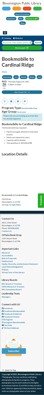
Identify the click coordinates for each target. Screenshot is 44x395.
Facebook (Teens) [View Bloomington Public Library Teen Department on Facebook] (10, 317)
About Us (6, 253)
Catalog (7, 38)
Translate (41, 201)
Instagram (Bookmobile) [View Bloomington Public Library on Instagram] (13, 322)
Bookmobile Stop (29, 108)
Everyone (22, 112)
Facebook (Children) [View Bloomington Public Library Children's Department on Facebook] (12, 314)
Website (19, 38)
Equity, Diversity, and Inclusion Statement (20, 264)
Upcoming (7, 77)
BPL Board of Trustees (12, 284)
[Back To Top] (22, 370)
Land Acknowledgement (12, 267)
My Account (20, 48)
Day (39, 77)
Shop (23, 23)
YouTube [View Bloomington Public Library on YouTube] (7, 325)
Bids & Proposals (9, 258)
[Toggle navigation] (5, 32)
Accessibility (7, 255)
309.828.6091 (13, 228)
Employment (7, 261)
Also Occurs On (22, 92)
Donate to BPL (32, 19)
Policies (5, 269)
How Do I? (11, 19)
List (16, 77)
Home (4, 72)
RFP (20, 19)
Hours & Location (22, 14)
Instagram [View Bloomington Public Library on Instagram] (7, 319)
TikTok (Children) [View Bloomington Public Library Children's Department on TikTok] (10, 328)
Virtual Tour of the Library (13, 272)
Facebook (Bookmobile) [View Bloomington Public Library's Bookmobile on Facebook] (13, 311)
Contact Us (7, 231)
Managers (6, 297)
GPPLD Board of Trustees (13, 287)
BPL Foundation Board (11, 289)
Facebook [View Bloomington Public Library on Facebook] (7, 308)
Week (32, 77)
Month (23, 77)
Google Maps (15, 205)
